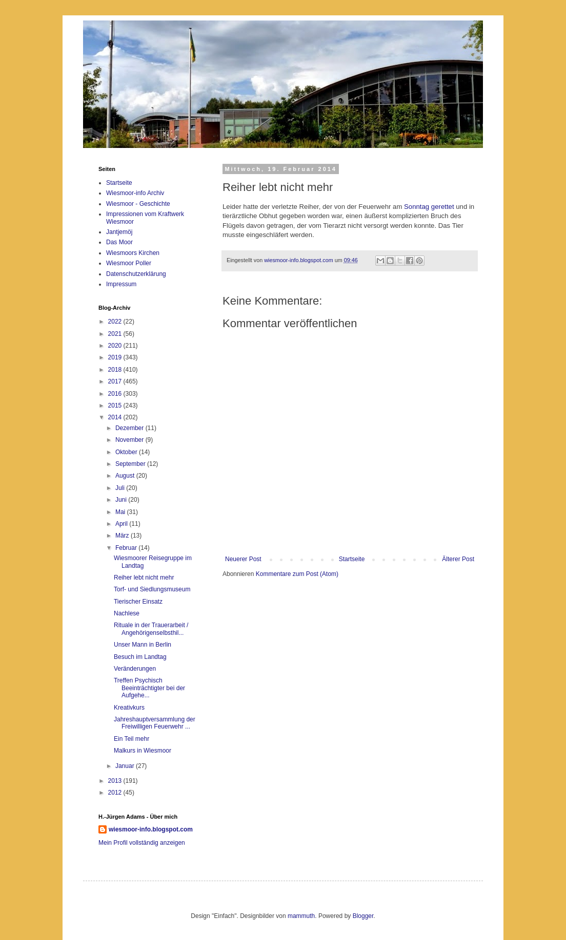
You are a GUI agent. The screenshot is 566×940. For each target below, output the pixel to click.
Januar (125, 766)
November (130, 439)
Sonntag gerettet (429, 206)
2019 (116, 357)
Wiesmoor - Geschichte (138, 203)
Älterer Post (458, 559)
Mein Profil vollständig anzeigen (141, 842)
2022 (116, 321)
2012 (116, 792)
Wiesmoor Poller (128, 263)
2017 (116, 381)
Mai (121, 512)
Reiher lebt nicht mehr (144, 577)
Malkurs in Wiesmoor (142, 750)
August (125, 475)
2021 (116, 333)
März (123, 535)
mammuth (301, 916)
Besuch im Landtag (140, 656)
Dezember (130, 428)
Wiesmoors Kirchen (132, 253)
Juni (121, 499)
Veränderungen (135, 668)
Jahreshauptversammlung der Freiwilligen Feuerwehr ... (154, 723)
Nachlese (126, 613)
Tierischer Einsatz (138, 601)
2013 (116, 780)
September (131, 463)
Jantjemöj (119, 232)
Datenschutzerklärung (136, 273)
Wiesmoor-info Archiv (135, 193)
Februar (126, 547)
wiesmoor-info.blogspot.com (151, 829)
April (122, 523)
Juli (120, 488)
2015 (116, 405)
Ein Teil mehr (131, 738)
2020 (116, 345)
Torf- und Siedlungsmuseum (152, 589)
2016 (116, 393)
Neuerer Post (243, 559)
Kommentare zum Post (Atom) (297, 574)
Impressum (121, 284)
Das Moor (119, 242)
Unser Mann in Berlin (142, 644)
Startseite (352, 559)
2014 (116, 417)
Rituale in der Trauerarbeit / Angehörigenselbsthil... (151, 629)
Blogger (363, 916)
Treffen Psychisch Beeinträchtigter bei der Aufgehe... (149, 688)
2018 (116, 369)
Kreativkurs (129, 707)
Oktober (127, 452)
